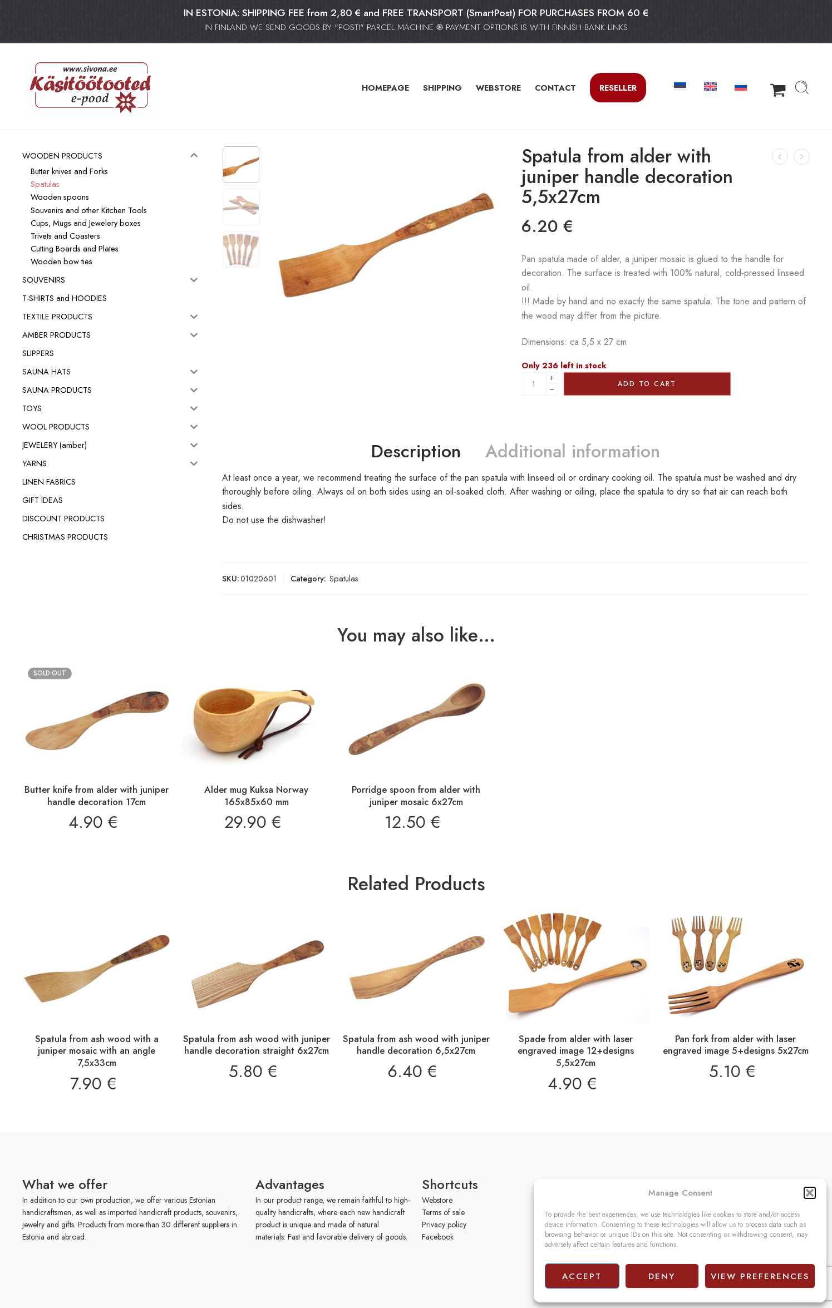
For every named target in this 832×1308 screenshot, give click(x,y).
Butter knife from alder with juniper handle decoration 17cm (96, 795)
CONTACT (555, 87)
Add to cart (647, 384)
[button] (809, 1192)
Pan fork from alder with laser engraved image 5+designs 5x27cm (736, 1045)
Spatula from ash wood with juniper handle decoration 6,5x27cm (416, 1045)
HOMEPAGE (385, 87)
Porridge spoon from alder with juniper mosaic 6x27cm (416, 795)
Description (416, 452)
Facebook (438, 1236)
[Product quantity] (534, 384)
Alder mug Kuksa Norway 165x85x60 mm (256, 795)
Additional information (572, 452)
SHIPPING (442, 87)
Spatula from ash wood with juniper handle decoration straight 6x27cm (256, 1045)
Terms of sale (443, 1212)
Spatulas (343, 578)
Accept (582, 1276)
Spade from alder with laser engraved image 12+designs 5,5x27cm (576, 1050)
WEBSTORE (498, 87)
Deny (661, 1276)
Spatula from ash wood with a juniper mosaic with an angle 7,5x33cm (97, 1050)
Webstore (437, 1200)
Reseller (618, 87)
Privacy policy (444, 1224)
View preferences (760, 1276)
